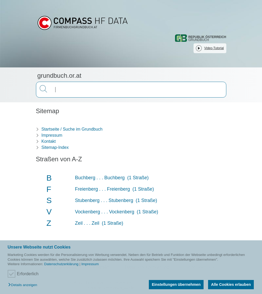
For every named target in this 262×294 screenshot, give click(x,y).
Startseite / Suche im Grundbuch (72, 129)
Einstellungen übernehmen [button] (176, 284)
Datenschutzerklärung (61, 264)
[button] (24, 285)
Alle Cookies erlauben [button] (231, 284)
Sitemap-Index (55, 147)
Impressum (90, 264)
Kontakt (49, 141)
